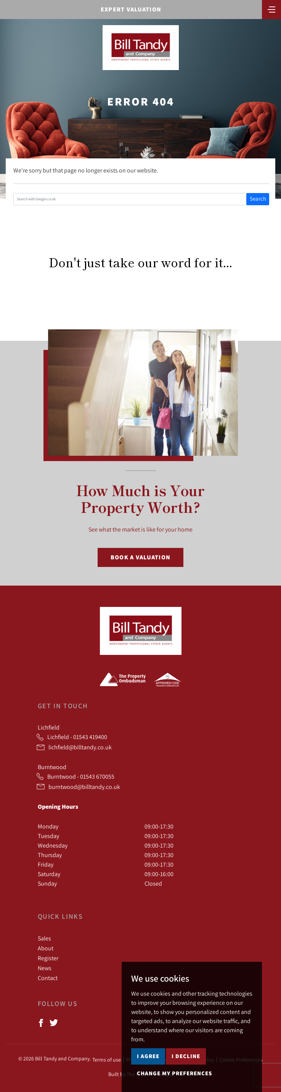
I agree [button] (148, 1056)
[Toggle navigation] (271, 9)
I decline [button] (186, 1056)
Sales (44, 938)
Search (258, 198)
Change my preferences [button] (174, 1073)
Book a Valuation (140, 557)
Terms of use (106, 1059)
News (44, 968)
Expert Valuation (131, 9)
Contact (48, 978)
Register (48, 958)
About (45, 948)
